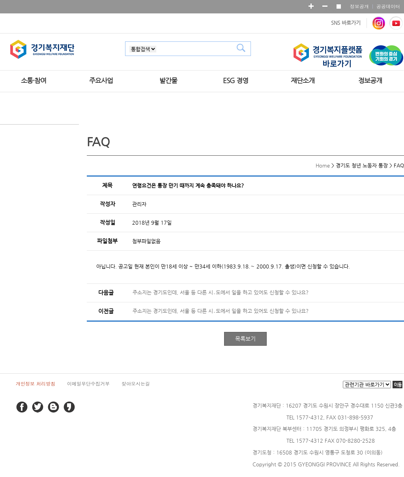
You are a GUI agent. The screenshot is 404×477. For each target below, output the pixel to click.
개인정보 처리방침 (35, 383)
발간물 (168, 80)
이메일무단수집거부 (88, 383)
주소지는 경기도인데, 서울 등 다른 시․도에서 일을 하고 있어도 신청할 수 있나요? (221, 292)
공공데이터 (388, 6)
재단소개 (302, 80)
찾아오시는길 (136, 383)
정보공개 (359, 6)
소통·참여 (33, 80)
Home (323, 165)
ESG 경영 (235, 80)
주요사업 (101, 80)
